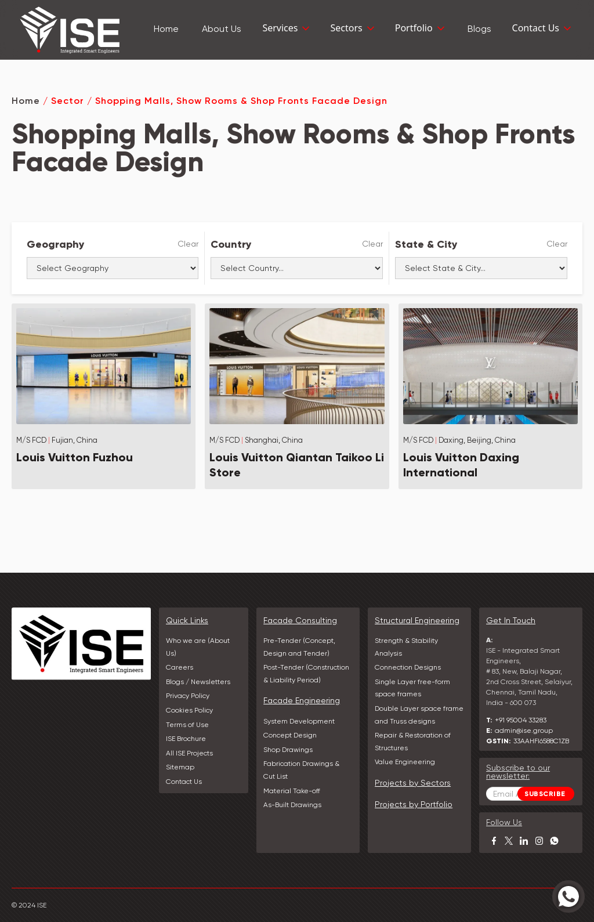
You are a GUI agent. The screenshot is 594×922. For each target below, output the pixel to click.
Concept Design (290, 735)
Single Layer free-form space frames (412, 688)
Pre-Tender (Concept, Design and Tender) (299, 647)
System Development (299, 721)
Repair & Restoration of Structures (413, 741)
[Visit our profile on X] (508, 840)
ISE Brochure (186, 739)
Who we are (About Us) (198, 647)
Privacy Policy (187, 696)
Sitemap (180, 767)
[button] (287, 29)
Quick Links (187, 620)
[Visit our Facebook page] (493, 840)
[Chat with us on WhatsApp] (554, 840)
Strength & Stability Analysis (406, 647)
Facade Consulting (300, 620)
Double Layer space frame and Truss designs (419, 714)
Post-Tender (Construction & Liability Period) (306, 673)
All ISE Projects (189, 753)
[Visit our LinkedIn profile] (523, 840)
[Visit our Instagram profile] (538, 840)
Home (26, 100)
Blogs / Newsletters (198, 682)
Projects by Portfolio (413, 804)
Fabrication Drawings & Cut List (301, 770)
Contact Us (184, 782)
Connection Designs (408, 667)
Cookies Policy (189, 710)
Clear (188, 243)
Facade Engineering (301, 700)
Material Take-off (291, 791)
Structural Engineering (417, 620)
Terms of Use (187, 725)
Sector (67, 100)
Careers (179, 667)
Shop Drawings (288, 750)
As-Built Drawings (292, 805)
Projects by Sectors (413, 782)
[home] (70, 30)
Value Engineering (405, 762)
